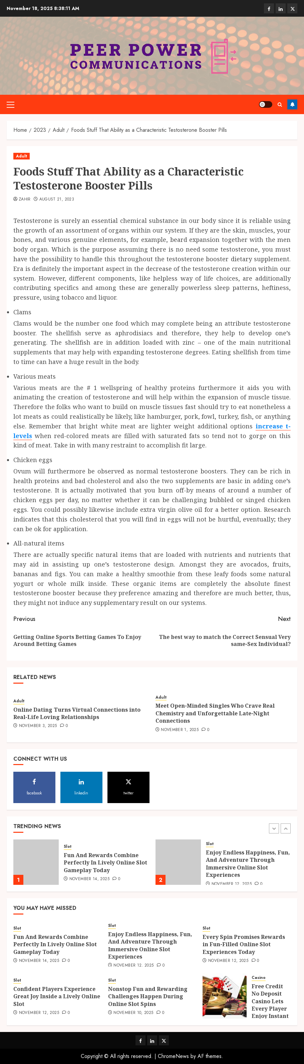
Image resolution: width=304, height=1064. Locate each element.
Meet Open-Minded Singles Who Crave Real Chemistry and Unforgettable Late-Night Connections (215, 713)
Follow (292, 104)
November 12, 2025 (232, 884)
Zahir (25, 199)
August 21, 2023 (56, 199)
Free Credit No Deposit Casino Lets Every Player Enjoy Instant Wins (270, 1005)
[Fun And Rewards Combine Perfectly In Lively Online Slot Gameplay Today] (36, 862)
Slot (67, 846)
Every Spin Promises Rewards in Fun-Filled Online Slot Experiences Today (244, 944)
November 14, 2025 (89, 879)
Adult (21, 156)
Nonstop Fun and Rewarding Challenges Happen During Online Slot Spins (148, 996)
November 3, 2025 (38, 726)
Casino (259, 978)
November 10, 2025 (133, 1013)
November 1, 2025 (180, 730)
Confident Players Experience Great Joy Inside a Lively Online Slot (56, 996)
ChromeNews (173, 1056)
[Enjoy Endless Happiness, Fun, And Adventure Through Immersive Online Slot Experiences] (178, 862)
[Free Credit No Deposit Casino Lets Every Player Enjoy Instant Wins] (225, 996)
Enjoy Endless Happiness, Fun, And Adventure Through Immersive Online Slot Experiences (248, 863)
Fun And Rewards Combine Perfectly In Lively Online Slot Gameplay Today (105, 862)
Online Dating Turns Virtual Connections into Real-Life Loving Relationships (76, 713)
